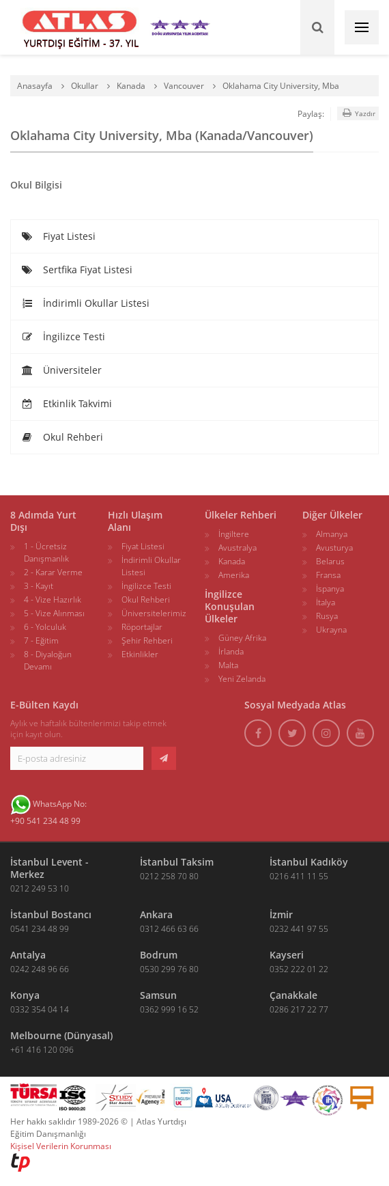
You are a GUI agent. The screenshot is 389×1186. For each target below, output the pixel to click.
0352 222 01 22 (299, 969)
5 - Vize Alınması (54, 613)
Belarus (330, 561)
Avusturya (334, 547)
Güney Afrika (242, 638)
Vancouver (184, 86)
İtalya (325, 602)
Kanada (131, 86)
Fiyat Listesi (58, 236)
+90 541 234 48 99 (45, 821)
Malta (228, 665)
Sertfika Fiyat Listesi (76, 269)
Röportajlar (141, 627)
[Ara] (317, 27)
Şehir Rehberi (147, 640)
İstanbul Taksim (177, 861)
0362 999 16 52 (169, 1009)
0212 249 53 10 (39, 888)
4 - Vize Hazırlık (52, 599)
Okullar (84, 86)
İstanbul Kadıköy (309, 861)
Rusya (327, 616)
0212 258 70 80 (169, 876)
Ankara (156, 914)
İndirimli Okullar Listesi (85, 302)
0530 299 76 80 (169, 969)
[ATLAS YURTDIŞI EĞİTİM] (79, 27)
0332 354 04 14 (39, 1009)
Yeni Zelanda (241, 679)
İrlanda (231, 651)
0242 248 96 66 (39, 969)
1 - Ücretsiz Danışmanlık (46, 552)
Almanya (331, 534)
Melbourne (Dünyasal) (61, 1035)
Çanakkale (293, 995)
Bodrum (158, 954)
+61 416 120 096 (42, 1050)
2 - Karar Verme (53, 572)
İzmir (281, 914)
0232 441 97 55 (299, 929)
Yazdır (358, 113)
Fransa (328, 575)
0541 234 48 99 (39, 929)
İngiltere (233, 534)
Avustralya (237, 547)
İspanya (330, 588)
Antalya (28, 954)
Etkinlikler (139, 654)
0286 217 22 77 (299, 1009)
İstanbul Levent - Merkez (49, 868)
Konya (25, 995)
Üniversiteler (61, 369)
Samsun (158, 995)
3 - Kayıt (38, 586)
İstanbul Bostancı (50, 914)
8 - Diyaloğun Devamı (48, 660)
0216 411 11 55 (299, 876)
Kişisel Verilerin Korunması (60, 1146)
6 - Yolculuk (45, 627)
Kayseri (287, 954)
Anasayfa (35, 86)
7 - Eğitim (41, 640)
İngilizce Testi (63, 336)
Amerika (233, 575)
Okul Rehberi (62, 436)
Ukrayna (331, 629)
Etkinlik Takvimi (66, 403)
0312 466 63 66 (169, 929)
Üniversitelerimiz (153, 613)
